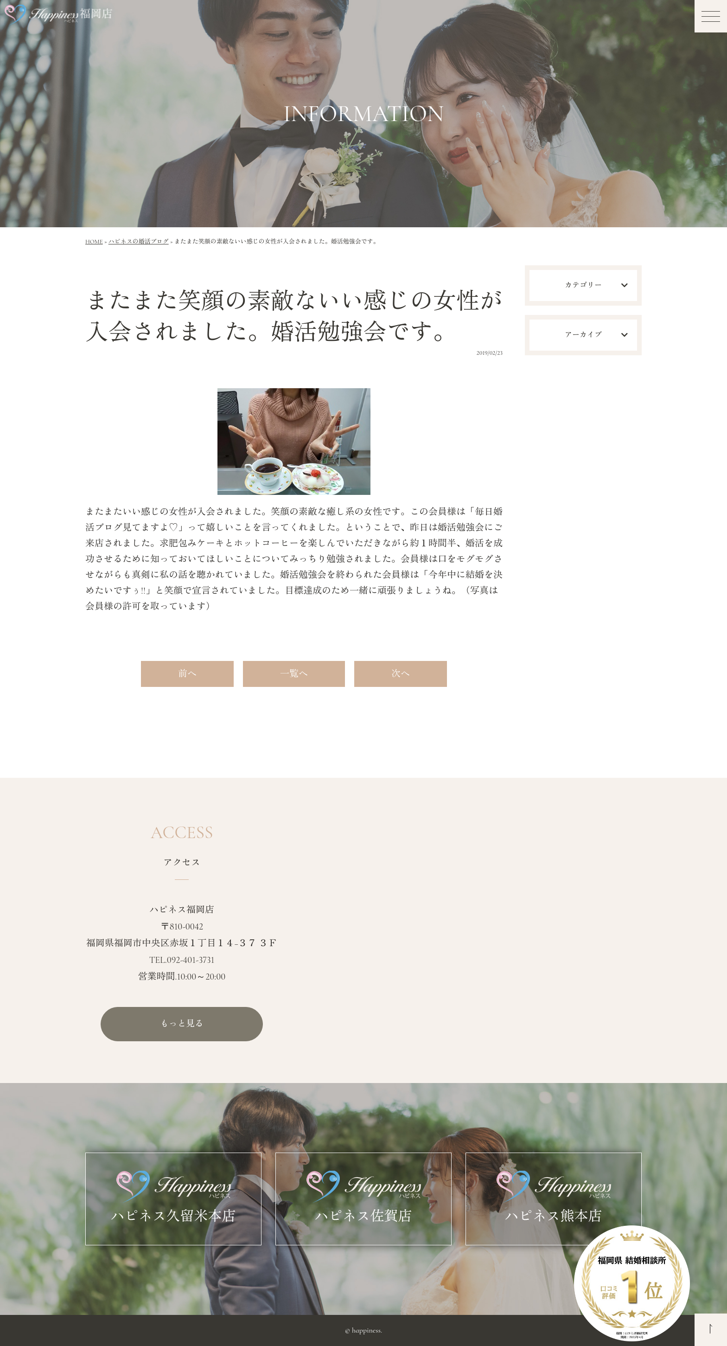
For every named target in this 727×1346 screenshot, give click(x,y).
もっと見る (182, 1024)
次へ (400, 673)
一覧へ (294, 673)
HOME (94, 241)
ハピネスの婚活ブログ (138, 241)
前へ (187, 673)
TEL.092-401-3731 (182, 959)
